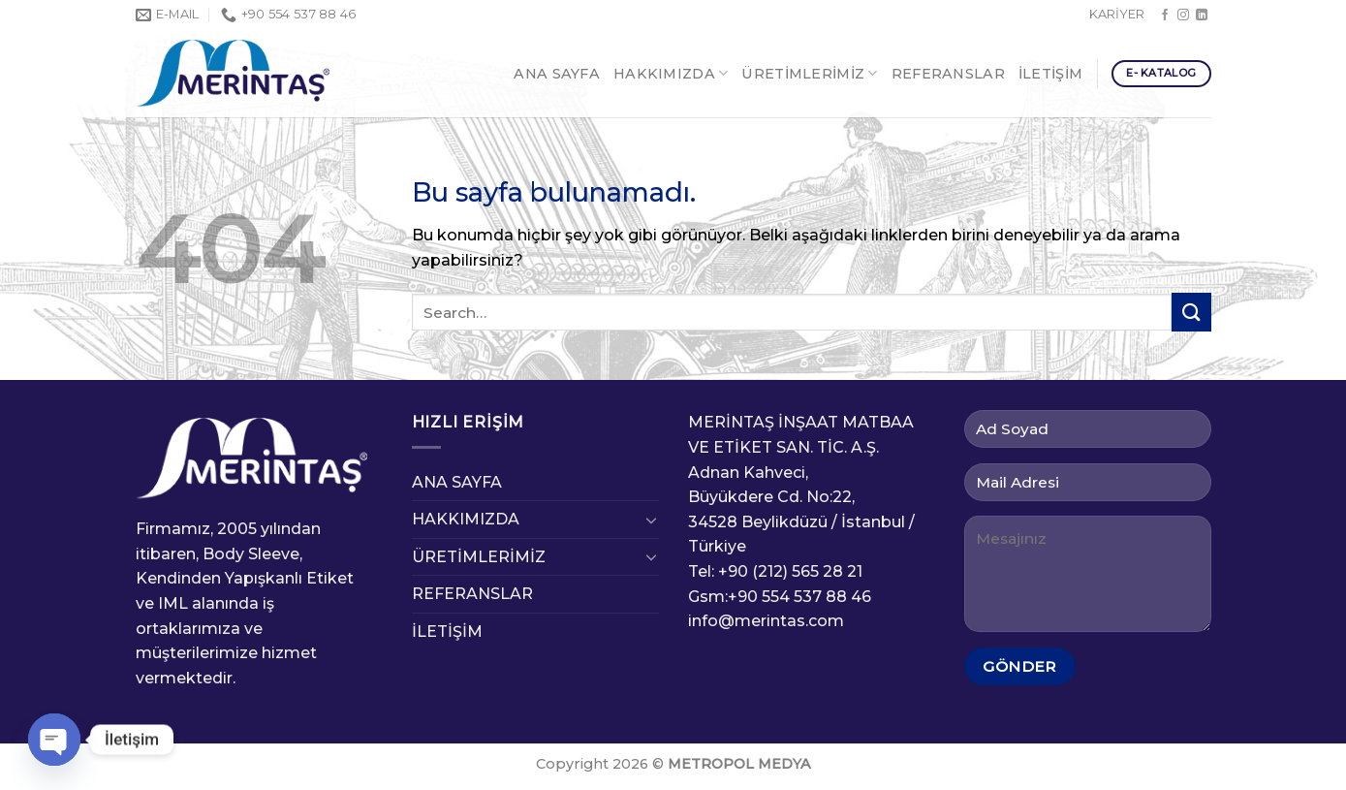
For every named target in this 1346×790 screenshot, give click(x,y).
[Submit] (1191, 312)
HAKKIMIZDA (670, 73)
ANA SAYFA (557, 73)
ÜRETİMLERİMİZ (809, 73)
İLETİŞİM (1050, 73)
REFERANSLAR (948, 73)
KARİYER (1116, 14)
